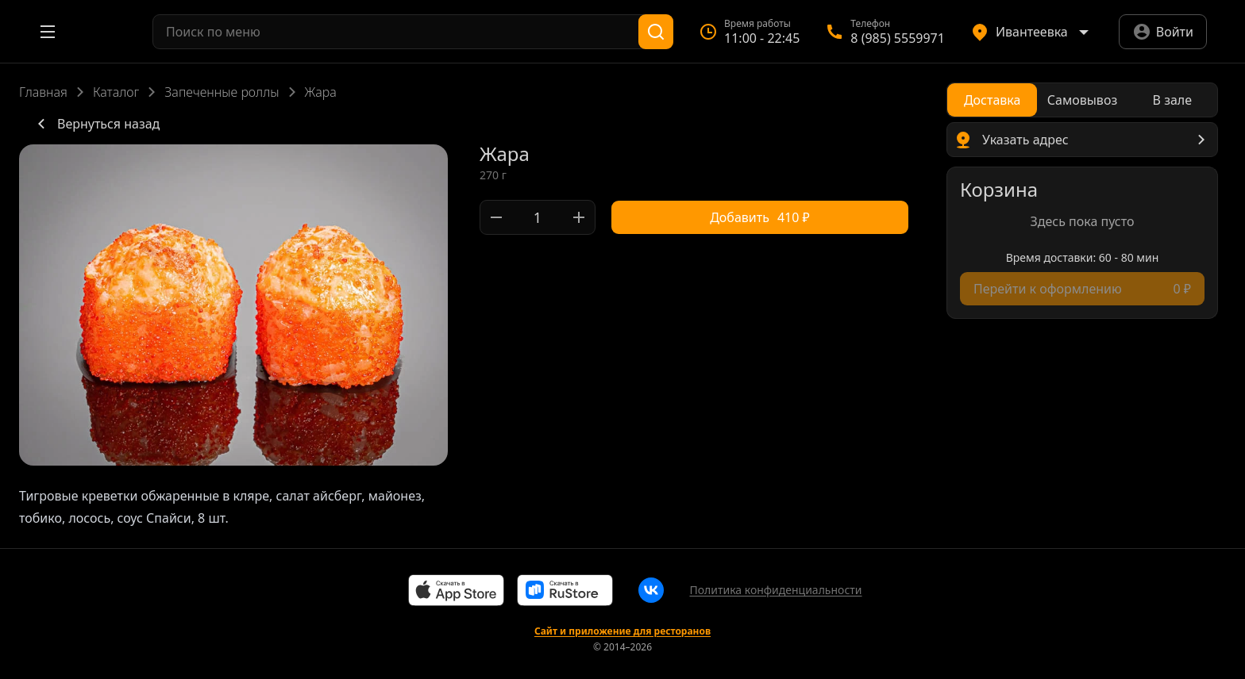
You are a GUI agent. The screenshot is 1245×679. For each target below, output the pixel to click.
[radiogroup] (1082, 99)
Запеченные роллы (221, 92)
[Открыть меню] (47, 31)
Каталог (116, 92)
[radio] (992, 100)
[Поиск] (655, 31)
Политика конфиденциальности (775, 589)
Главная (43, 92)
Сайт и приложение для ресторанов (622, 631)
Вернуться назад (96, 123)
